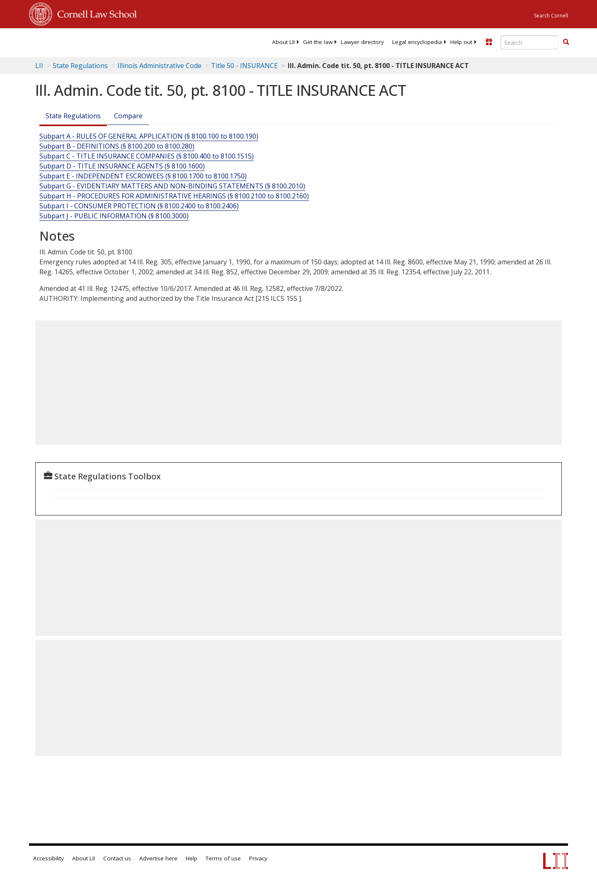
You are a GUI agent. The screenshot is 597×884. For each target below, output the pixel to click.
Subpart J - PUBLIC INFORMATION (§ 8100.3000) (114, 215)
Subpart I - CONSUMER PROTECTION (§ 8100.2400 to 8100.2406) (139, 205)
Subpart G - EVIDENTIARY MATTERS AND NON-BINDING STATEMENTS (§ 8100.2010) (172, 185)
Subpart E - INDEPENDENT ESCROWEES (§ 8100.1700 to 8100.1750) (143, 176)
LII (39, 65)
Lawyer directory (362, 42)
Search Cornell (551, 15)
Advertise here (158, 858)
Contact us (117, 858)
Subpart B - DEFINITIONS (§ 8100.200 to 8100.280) (116, 146)
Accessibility (48, 858)
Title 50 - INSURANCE (244, 65)
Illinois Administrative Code (159, 65)
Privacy (258, 858)
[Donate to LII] (489, 42)
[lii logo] (122, 41)
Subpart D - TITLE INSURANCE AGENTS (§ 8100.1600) (122, 166)
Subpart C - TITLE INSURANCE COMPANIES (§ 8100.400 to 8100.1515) (146, 156)
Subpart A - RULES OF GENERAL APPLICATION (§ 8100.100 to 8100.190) (148, 136)
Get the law (317, 42)
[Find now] (566, 42)
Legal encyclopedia (417, 42)
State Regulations (80, 65)
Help (191, 858)
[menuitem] (283, 42)
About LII (283, 42)
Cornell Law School (94, 13)
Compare (128, 115)
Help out (461, 42)
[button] (566, 42)
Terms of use (223, 858)
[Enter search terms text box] (529, 42)
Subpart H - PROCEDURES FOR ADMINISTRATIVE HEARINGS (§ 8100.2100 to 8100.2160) (174, 195)
